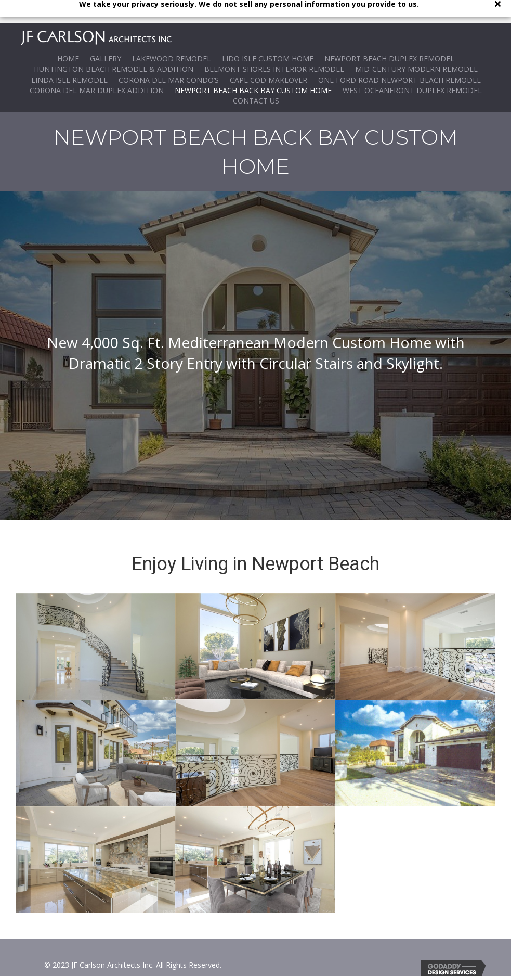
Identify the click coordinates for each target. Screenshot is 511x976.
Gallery (105, 36)
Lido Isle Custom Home (267, 36)
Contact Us (256, 78)
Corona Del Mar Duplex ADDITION (97, 67)
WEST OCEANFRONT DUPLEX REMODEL (412, 67)
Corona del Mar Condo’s (169, 56)
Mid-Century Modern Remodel (416, 46)
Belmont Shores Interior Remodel (274, 46)
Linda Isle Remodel (69, 56)
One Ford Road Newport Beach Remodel (399, 56)
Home (68, 36)
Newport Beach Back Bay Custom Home (253, 67)
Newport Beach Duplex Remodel (389, 36)
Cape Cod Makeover (268, 56)
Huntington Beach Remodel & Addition (113, 46)
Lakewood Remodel (171, 36)
